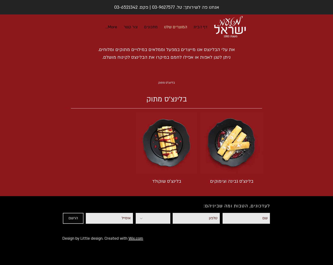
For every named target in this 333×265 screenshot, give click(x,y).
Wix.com (135, 238)
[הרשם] (73, 218)
